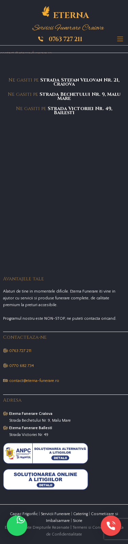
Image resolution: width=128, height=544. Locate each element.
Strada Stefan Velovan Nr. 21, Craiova (79, 82)
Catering (80, 514)
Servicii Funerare (55, 514)
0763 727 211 (65, 39)
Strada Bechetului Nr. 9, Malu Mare (80, 96)
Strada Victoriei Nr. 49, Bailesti (80, 110)
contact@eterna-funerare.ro (34, 381)
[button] (17, 525)
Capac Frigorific (24, 514)
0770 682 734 (21, 366)
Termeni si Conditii (90, 527)
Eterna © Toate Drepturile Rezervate (37, 527)
